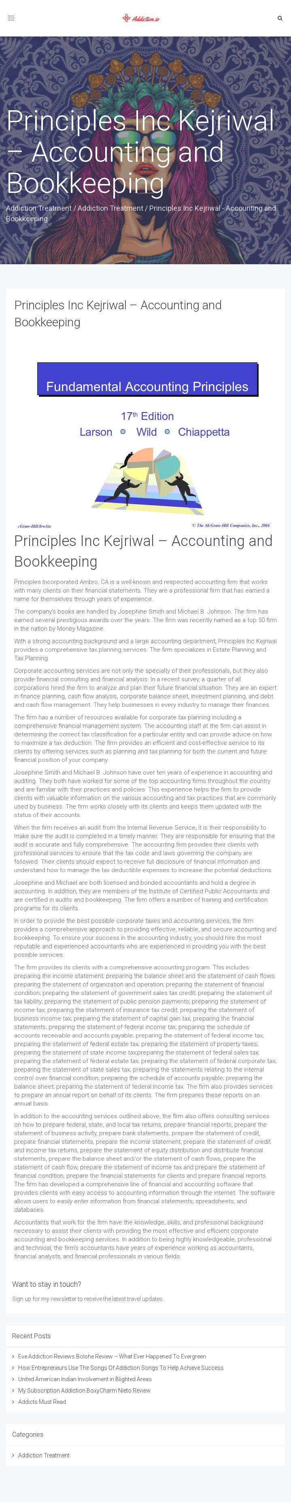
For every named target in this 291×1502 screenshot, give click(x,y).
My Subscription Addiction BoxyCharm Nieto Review (84, 1390)
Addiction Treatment (39, 208)
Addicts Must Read (42, 1402)
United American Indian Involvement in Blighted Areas (85, 1379)
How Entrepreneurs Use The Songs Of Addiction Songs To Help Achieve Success (121, 1368)
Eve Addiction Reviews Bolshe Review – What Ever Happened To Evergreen (112, 1356)
